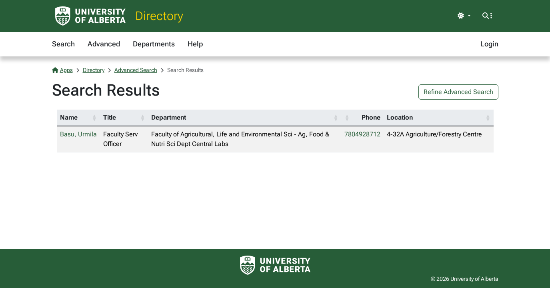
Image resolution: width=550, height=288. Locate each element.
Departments (154, 44)
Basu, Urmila (78, 134)
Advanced (104, 44)
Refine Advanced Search (458, 92)
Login (489, 44)
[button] (94, 118)
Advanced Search (135, 70)
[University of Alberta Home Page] (90, 16)
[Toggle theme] (464, 16)
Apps (62, 70)
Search (63, 44)
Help (195, 44)
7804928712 (362, 134)
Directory (159, 16)
